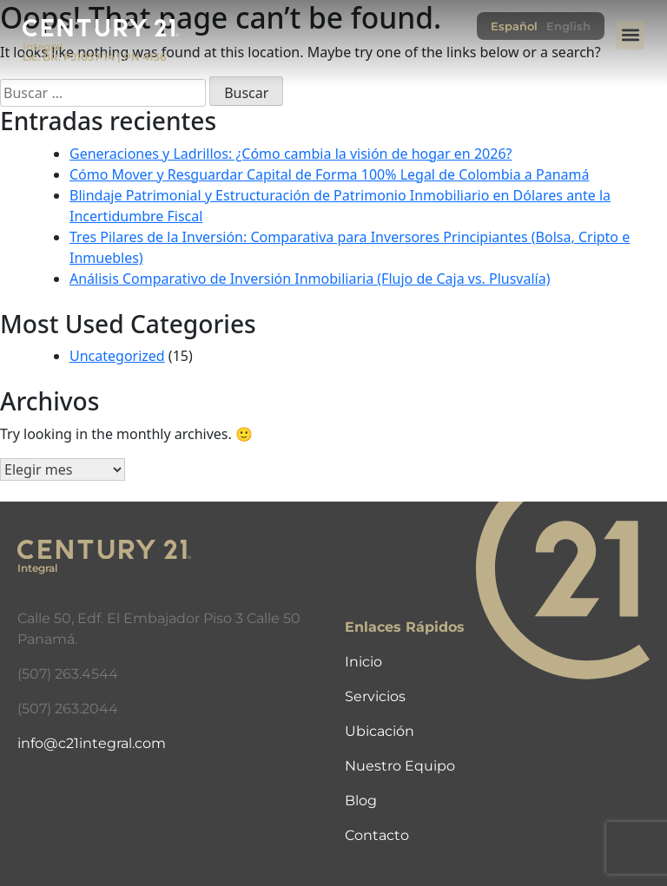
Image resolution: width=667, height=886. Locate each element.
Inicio (363, 661)
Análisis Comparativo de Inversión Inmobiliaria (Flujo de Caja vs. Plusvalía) (310, 278)
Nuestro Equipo (400, 766)
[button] (630, 35)
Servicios (375, 696)
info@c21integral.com (91, 743)
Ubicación (379, 731)
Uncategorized (117, 355)
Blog (361, 800)
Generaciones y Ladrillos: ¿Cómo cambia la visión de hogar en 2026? (290, 153)
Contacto (377, 835)
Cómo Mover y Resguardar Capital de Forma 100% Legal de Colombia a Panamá (329, 174)
